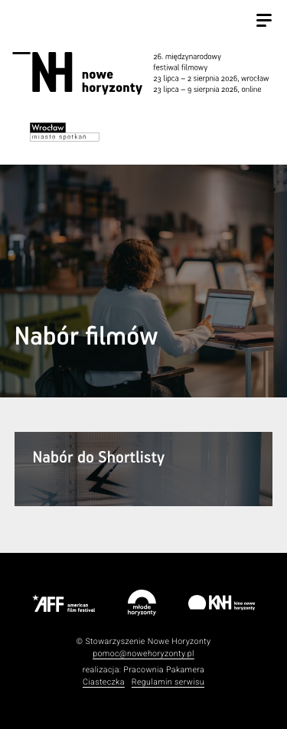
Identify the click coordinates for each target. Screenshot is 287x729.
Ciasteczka (104, 682)
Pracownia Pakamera (163, 670)
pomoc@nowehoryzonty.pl (143, 654)
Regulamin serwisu (168, 682)
